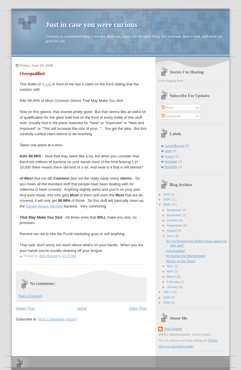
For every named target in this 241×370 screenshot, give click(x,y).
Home (82, 308)
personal (171, 161)
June (170, 236)
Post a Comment (30, 296)
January (173, 287)
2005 (167, 302)
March (171, 276)
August (172, 230)
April (170, 271)
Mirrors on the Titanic (180, 261)
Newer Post (25, 308)
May (170, 266)
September (175, 225)
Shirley (212, 340)
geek (168, 151)
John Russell (173, 328)
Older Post (138, 308)
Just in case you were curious (91, 24)
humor (169, 156)
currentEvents (174, 145)
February (173, 281)
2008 (167, 204)
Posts (167, 107)
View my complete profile (175, 346)
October (173, 220)
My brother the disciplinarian (185, 256)
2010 (167, 194)
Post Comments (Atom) (57, 319)
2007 (167, 292)
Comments (171, 116)
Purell (46, 84)
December (174, 210)
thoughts (171, 166)
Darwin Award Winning (44, 206)
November (174, 215)
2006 (167, 297)
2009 (167, 199)
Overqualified (175, 250)
